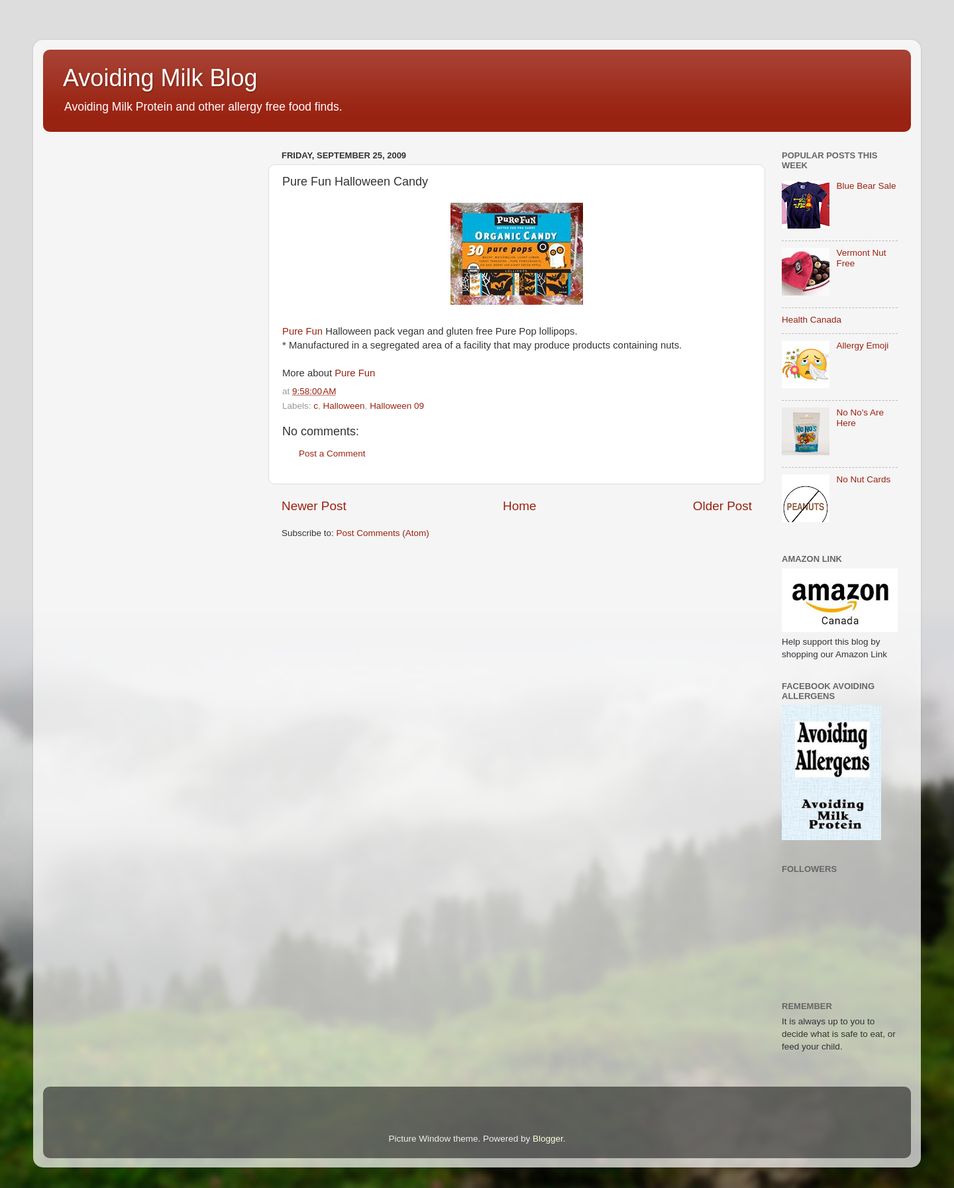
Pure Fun (302, 331)
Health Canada (811, 320)
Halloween (344, 406)
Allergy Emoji (862, 346)
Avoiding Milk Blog (160, 77)
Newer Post (314, 506)
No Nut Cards (863, 479)
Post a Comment (332, 454)
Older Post (722, 506)
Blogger (548, 1139)
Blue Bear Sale (866, 186)
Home (519, 506)
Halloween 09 (397, 406)
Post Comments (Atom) (383, 533)
